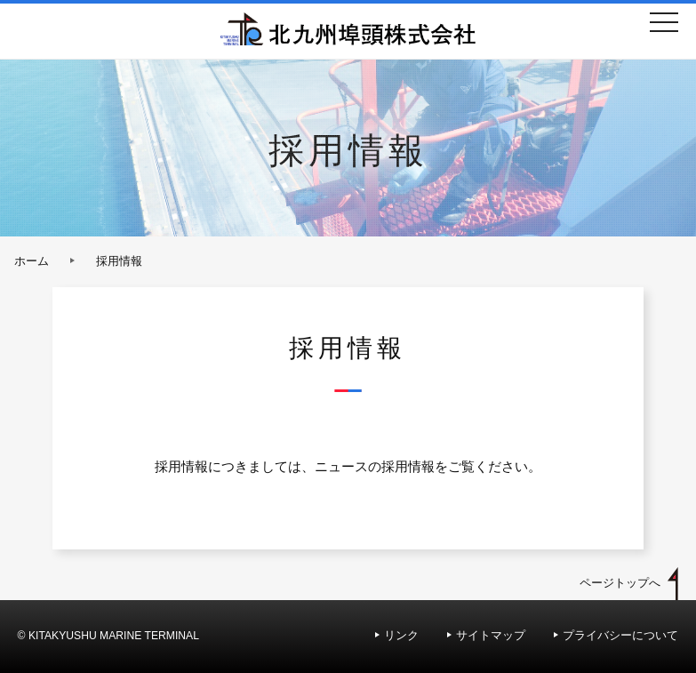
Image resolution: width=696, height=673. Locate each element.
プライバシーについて (620, 635)
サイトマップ (490, 635)
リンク (401, 635)
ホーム (31, 261)
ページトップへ (620, 582)
